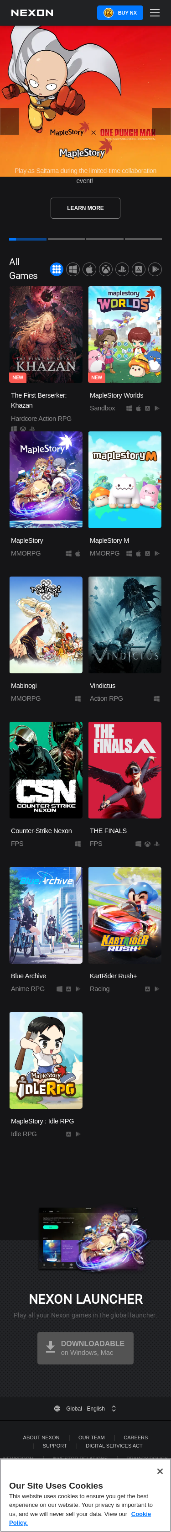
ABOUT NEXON (41, 1437)
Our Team (91, 1437)
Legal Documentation (92, 1466)
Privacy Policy (147, 1458)
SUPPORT (55, 1445)
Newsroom (18, 1458)
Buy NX (127, 13)
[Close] (160, 1488)
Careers (136, 1437)
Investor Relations (80, 1458)
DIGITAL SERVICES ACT (114, 1445)
